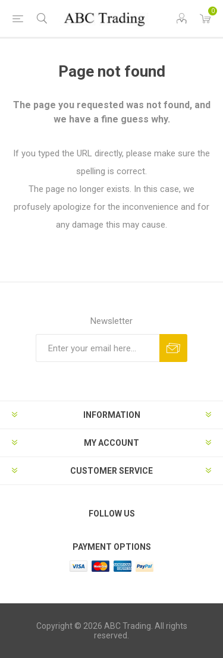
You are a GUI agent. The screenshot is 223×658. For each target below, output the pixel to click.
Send (173, 348)
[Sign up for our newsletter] (97, 348)
